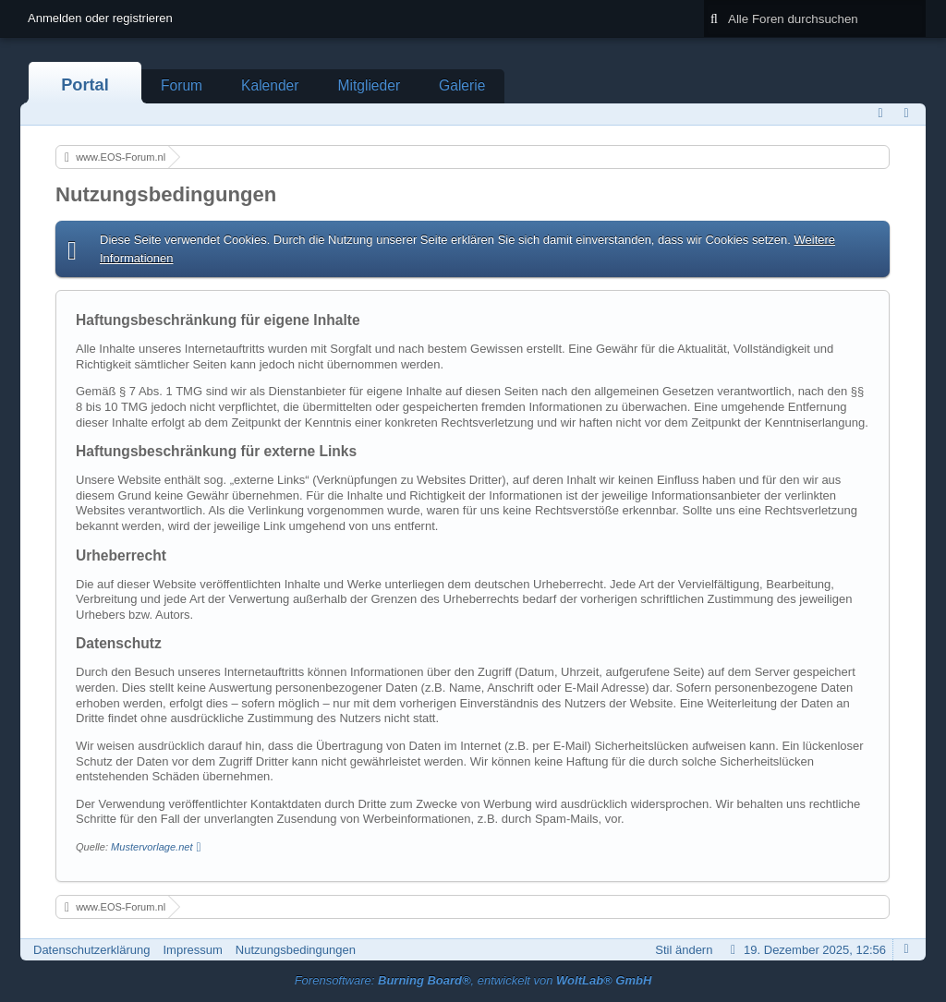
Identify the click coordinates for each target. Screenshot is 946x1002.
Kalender (269, 85)
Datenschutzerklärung (91, 950)
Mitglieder (368, 85)
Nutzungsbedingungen (296, 950)
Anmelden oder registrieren (100, 18)
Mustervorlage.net (151, 846)
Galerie (462, 85)
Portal (85, 85)
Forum (181, 85)
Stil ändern (683, 950)
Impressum (192, 950)
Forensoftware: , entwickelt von (473, 980)
